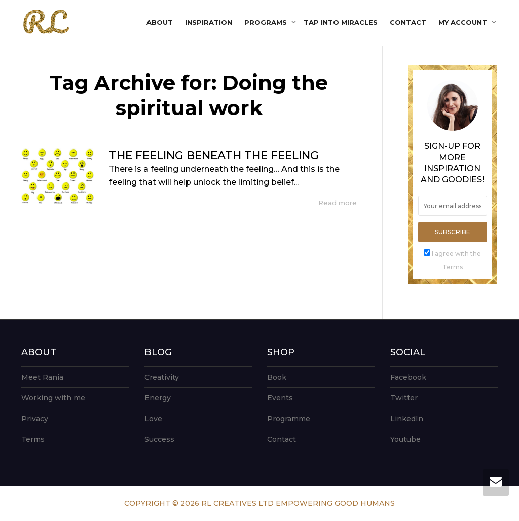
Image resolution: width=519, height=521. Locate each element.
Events (280, 397)
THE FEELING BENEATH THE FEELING (214, 155)
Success (159, 439)
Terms (33, 439)
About (159, 22)
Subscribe (452, 232)
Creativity (161, 377)
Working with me (53, 397)
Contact (408, 22)
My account (463, 22)
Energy (157, 397)
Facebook (408, 377)
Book (276, 377)
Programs (266, 22)
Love (153, 418)
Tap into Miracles (341, 22)
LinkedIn (406, 418)
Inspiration (208, 22)
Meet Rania (42, 377)
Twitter (404, 397)
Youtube (405, 439)
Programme (288, 418)
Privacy (34, 418)
